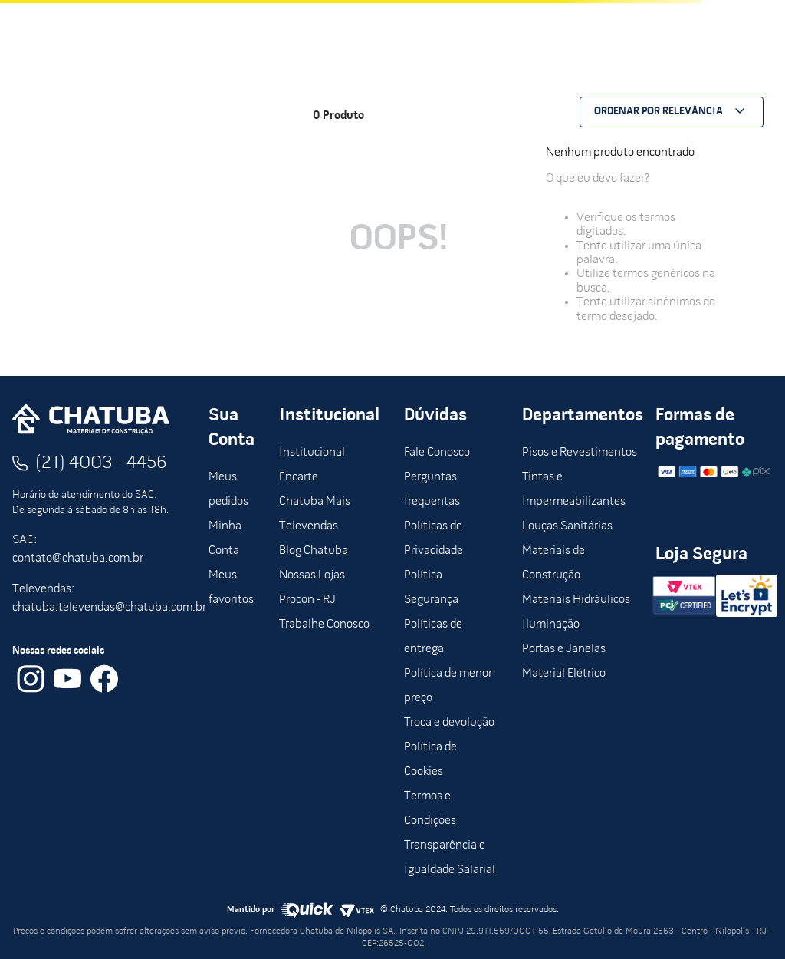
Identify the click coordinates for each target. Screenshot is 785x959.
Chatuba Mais (314, 502)
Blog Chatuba (313, 551)
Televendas (308, 526)
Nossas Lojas (312, 575)
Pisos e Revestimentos (579, 453)
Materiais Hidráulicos (576, 600)
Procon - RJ (307, 600)
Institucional (312, 453)
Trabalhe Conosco (324, 624)
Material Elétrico (564, 673)
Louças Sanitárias (567, 526)
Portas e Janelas (564, 649)
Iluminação (551, 624)
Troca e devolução (449, 723)
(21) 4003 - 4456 (101, 463)
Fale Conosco (437, 453)
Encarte (298, 477)
